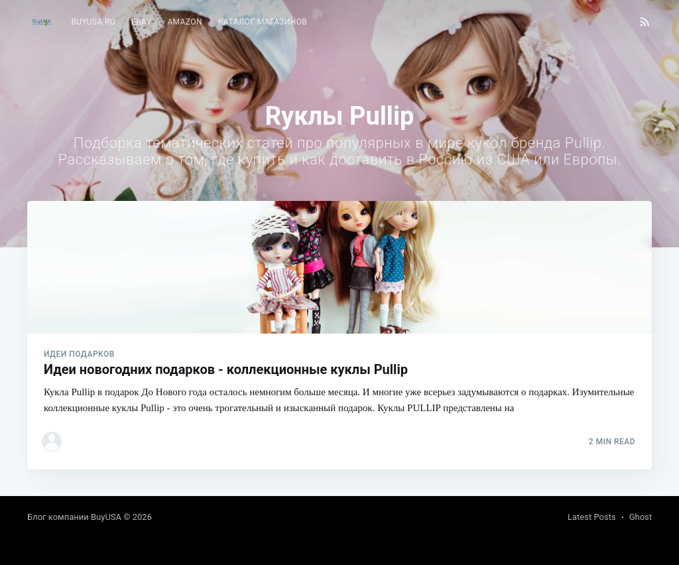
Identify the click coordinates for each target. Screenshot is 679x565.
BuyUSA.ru (93, 22)
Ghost (640, 517)
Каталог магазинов (262, 22)
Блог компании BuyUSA (74, 517)
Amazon (184, 22)
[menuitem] (93, 22)
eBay (141, 22)
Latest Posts (592, 517)
